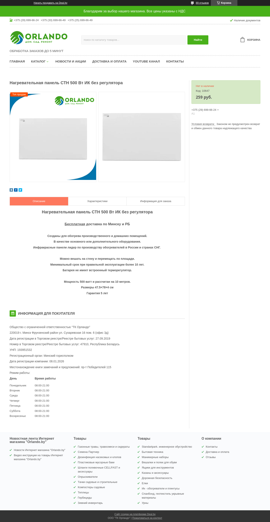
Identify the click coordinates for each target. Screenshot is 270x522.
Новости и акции (70, 61)
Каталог (38, 61)
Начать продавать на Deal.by (50, 2)
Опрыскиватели (87, 476)
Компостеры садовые (91, 487)
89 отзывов (202, 2)
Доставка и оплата (109, 61)
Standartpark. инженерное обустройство (167, 446)
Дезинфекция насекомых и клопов (99, 457)
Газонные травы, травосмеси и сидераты (104, 446)
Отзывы (211, 457)
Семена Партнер (88, 451)
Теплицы (83, 492)
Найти (198, 39)
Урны (145, 502)
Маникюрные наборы (155, 457)
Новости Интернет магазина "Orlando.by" (39, 450)
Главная (17, 61)
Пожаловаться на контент (147, 518)
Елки (145, 483)
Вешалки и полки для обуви (159, 462)
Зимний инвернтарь (90, 502)
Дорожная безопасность (157, 478)
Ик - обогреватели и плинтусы (161, 488)
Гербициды (85, 497)
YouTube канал (146, 61)
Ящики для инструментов (158, 467)
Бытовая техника (152, 451)
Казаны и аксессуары (155, 472)
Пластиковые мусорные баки (96, 462)
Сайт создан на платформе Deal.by (135, 514)
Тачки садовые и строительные (97, 482)
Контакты (175, 61)
